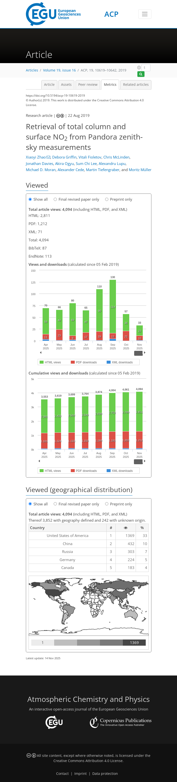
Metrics (110, 84)
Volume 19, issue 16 (59, 70)
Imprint (80, 773)
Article (49, 84)
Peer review (87, 84)
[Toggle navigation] (144, 14)
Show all (38, 199)
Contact (62, 773)
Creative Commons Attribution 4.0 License (88, 761)
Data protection (105, 773)
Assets (66, 84)
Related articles (136, 84)
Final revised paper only (76, 199)
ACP (111, 14)
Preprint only (118, 199)
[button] (139, 67)
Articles (32, 70)
